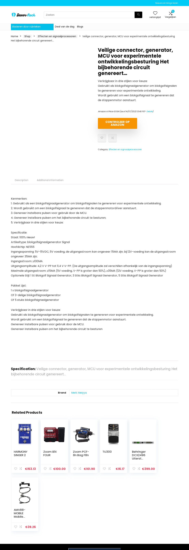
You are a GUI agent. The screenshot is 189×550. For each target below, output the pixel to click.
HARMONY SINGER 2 (20, 453)
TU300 (102, 452)
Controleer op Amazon (117, 123)
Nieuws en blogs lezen (166, 3)
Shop (27, 36)
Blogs (80, 26)
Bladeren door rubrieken (26, 26)
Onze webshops (135, 517)
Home (14, 36)
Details (150, 111)
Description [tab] (21, 180)
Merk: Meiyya (79, 392)
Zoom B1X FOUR (48, 453)
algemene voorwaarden (161, 509)
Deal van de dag (64, 26)
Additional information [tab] (50, 180)
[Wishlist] (155, 13)
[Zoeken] (138, 15)
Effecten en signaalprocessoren (57, 36)
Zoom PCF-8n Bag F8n (78, 453)
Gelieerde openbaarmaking (163, 517)
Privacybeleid (161, 503)
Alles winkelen (134, 507)
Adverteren (132, 522)
